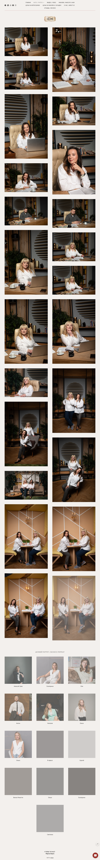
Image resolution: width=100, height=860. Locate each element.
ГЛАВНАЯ (28, 2)
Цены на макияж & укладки (52, 5)
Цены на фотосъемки (33, 5)
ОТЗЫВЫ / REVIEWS (50, 8)
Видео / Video (51, 2)
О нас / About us (69, 5)
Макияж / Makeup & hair (66, 2)
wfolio (52, 859)
